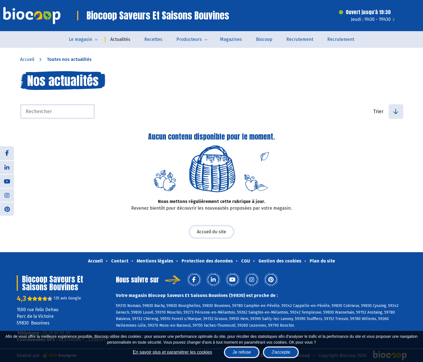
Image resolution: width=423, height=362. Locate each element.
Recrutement (299, 39)
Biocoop (264, 39)
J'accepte (281, 352)
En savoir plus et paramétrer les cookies (172, 352)
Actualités (120, 39)
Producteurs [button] (189, 39)
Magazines (231, 39)
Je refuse (242, 352)
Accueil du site (211, 231)
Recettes (153, 39)
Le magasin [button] (80, 39)
